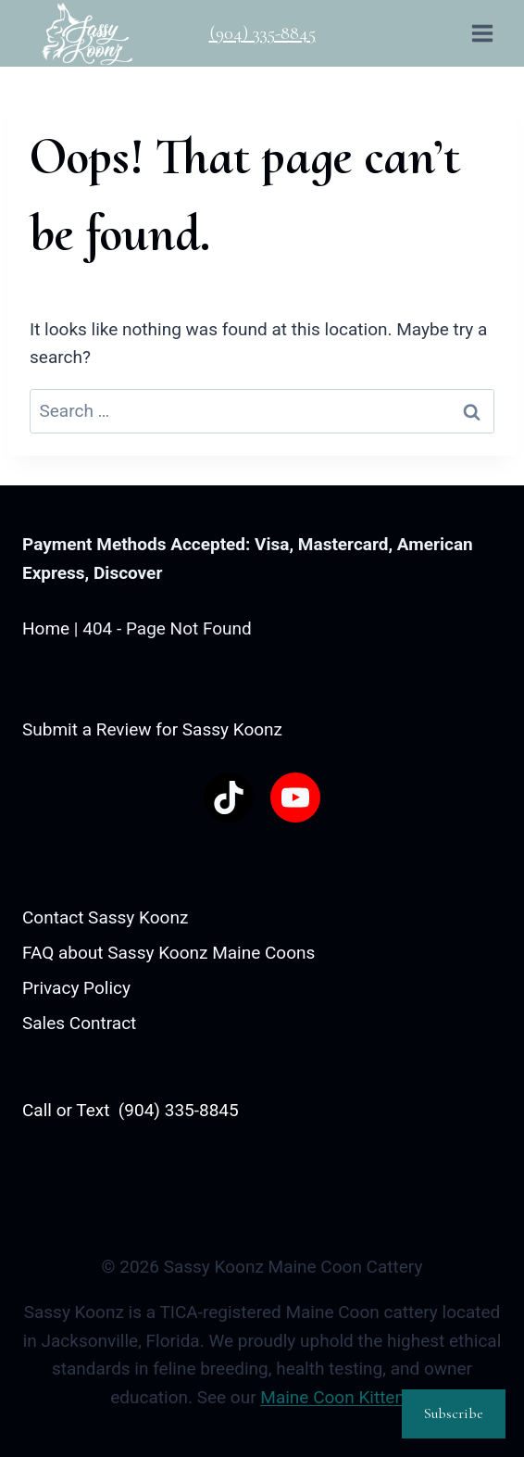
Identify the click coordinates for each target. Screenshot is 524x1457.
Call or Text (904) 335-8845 (130, 1110)
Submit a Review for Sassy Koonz (152, 729)
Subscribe (453, 1413)
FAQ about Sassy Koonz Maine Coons (168, 952)
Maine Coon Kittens (336, 1397)
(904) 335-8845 (262, 33)
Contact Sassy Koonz (105, 917)
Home (45, 628)
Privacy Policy (76, 988)
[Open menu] (482, 33)
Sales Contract (79, 1023)
